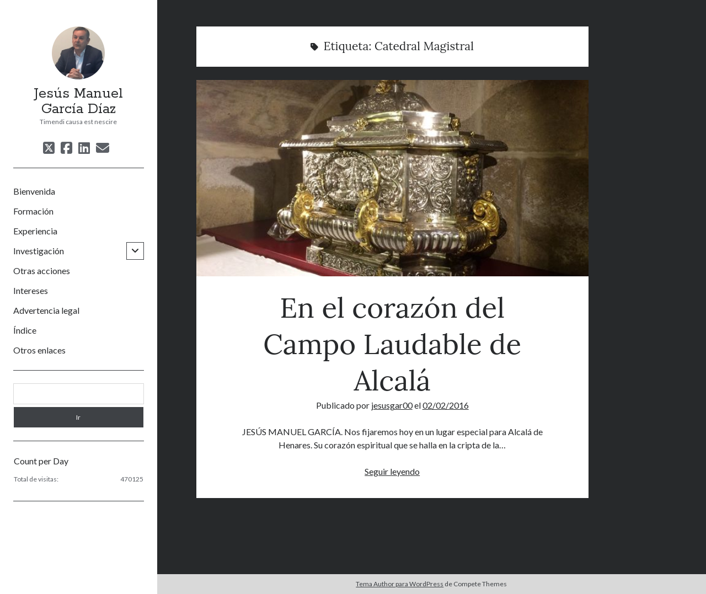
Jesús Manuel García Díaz (78, 101)
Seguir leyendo (392, 471)
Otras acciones (41, 270)
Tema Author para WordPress (399, 584)
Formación (33, 211)
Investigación (38, 250)
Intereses (30, 290)
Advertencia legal (46, 310)
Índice (24, 330)
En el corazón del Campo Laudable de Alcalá (392, 178)
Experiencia (35, 231)
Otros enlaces (39, 350)
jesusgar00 (392, 405)
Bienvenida (34, 191)
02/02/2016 (445, 405)
